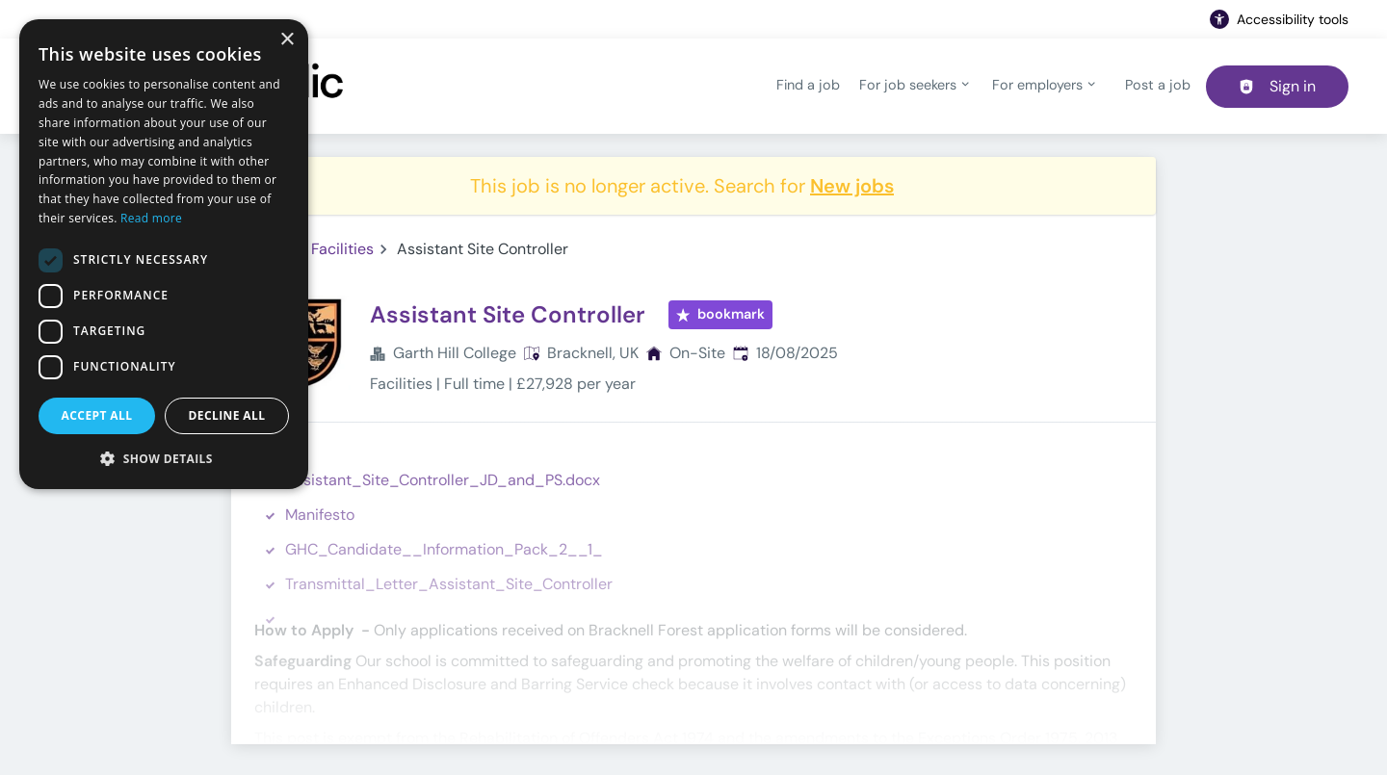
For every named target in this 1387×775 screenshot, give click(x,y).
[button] (164, 458)
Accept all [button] (97, 415)
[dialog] (163, 254)
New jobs (852, 185)
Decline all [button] (227, 415)
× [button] (286, 40)
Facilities (342, 249)
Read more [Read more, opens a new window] (151, 218)
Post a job (1158, 84)
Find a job (808, 84)
